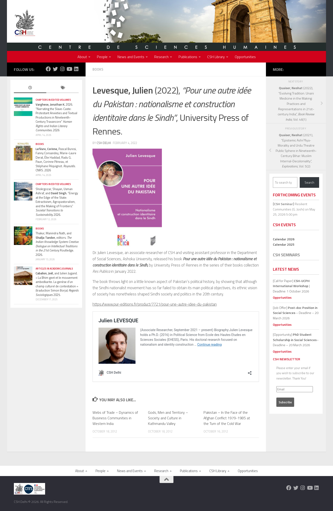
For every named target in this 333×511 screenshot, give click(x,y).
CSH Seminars (286, 255)
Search (309, 182)
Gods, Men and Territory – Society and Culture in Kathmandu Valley (168, 418)
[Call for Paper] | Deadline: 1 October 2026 (291, 286)
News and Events (130, 57)
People (102, 57)
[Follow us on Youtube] (69, 69)
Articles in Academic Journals (54, 268)
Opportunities (245, 57)
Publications (188, 57)
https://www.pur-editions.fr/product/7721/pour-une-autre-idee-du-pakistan (154, 304)
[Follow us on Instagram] (62, 69)
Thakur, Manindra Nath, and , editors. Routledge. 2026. (57, 244)
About (82, 57)
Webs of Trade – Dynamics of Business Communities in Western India (115, 418)
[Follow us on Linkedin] (76, 69)
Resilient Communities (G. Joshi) (290, 206)
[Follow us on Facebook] (48, 69)
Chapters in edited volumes (53, 100)
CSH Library (216, 57)
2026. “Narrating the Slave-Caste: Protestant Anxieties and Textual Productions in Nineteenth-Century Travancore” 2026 (56, 117)
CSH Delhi (104, 143)
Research (161, 57)
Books (97, 69)
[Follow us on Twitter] (55, 69)
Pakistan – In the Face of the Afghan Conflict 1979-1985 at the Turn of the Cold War (227, 418)
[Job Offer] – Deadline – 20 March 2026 (295, 312)
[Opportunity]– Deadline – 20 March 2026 (296, 339)
